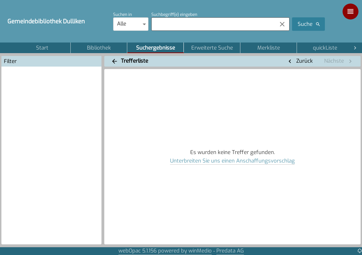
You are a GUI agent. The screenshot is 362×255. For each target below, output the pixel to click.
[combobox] (212, 24)
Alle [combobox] (121, 23)
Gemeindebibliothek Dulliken (46, 21)
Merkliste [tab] (268, 47)
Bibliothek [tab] (99, 47)
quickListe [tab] (325, 47)
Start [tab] (42, 47)
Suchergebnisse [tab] (155, 47)
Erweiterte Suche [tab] (212, 47)
